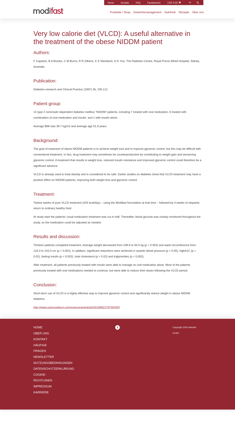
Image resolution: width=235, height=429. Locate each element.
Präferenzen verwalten (107, 248)
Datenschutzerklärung (82, 236)
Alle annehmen (139, 248)
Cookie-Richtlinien (80, 231)
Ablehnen (78, 248)
